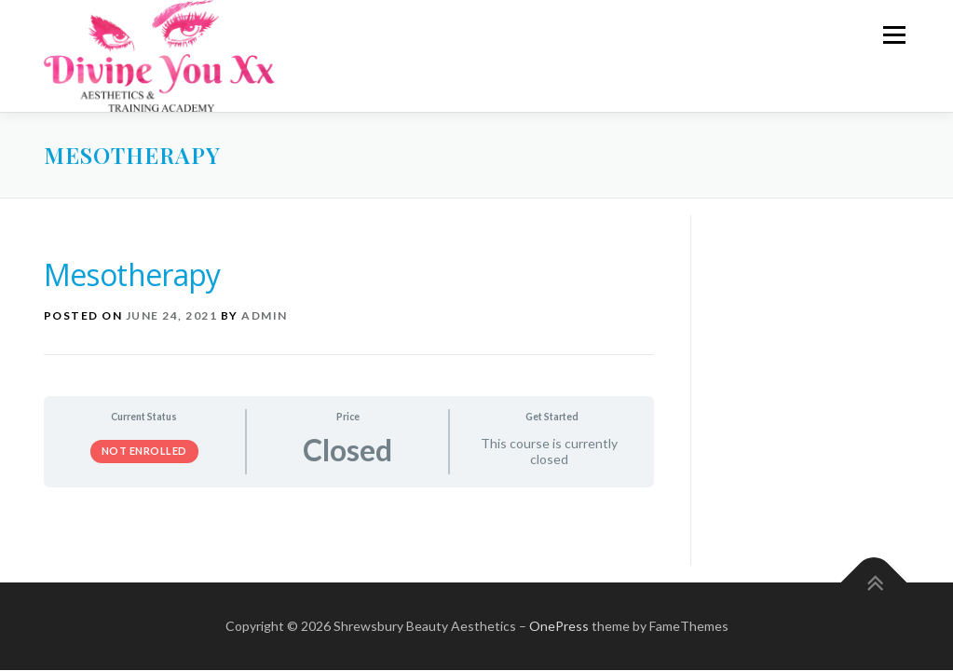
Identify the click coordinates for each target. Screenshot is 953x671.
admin (264, 315)
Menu (894, 35)
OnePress (559, 626)
